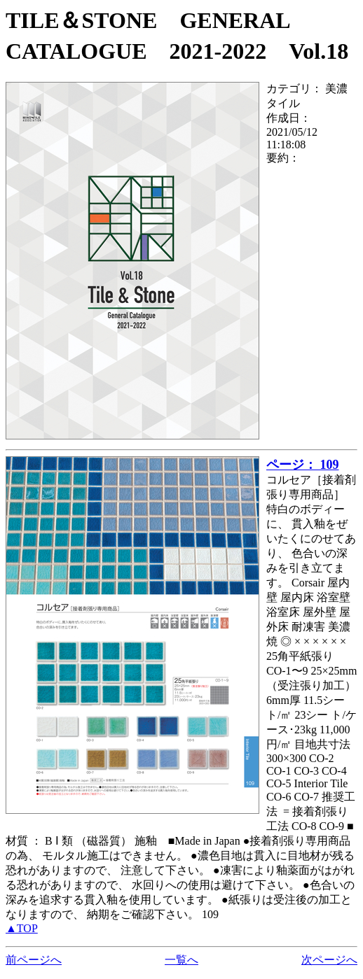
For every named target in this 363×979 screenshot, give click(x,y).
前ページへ (34, 960)
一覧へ (181, 960)
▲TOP (22, 928)
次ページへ (329, 960)
